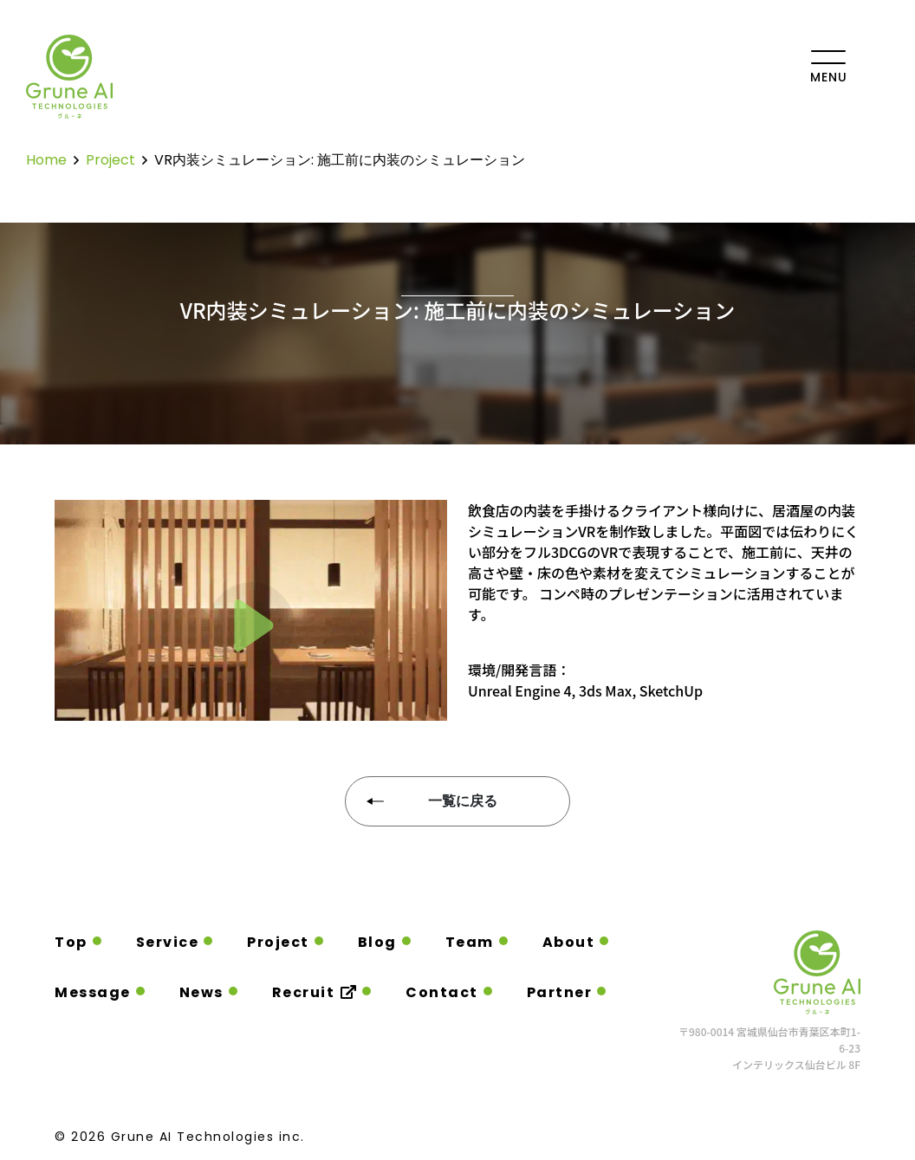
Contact (442, 992)
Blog (377, 942)
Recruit (315, 992)
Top (71, 942)
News (201, 992)
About (568, 942)
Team (469, 942)
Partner (560, 992)
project (110, 160)
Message (93, 992)
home (46, 160)
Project (278, 942)
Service (167, 942)
